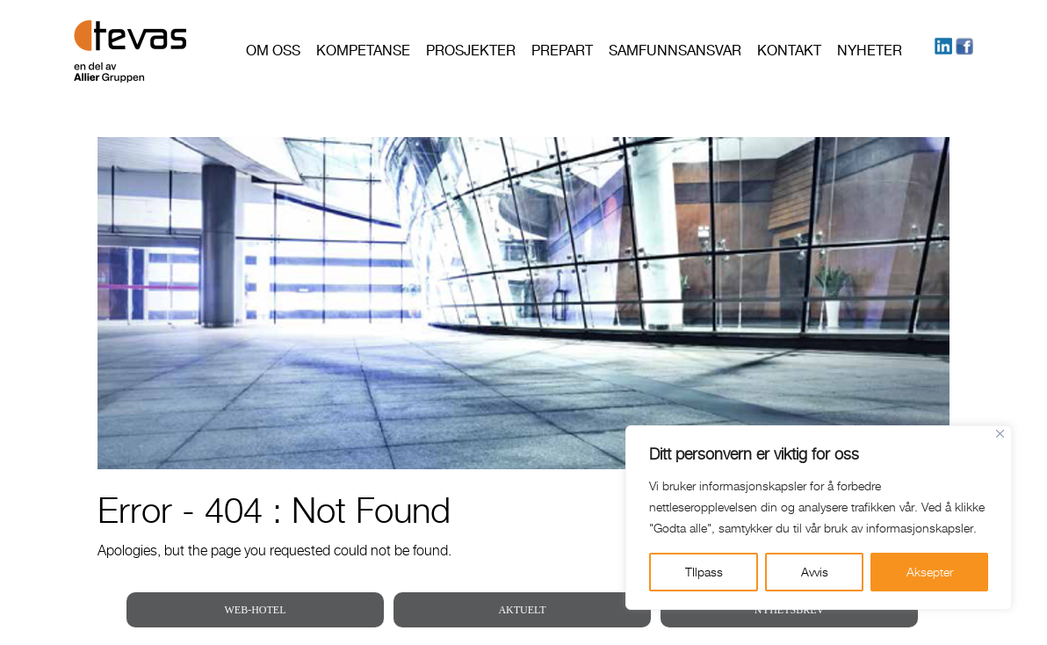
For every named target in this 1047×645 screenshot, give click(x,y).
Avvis (814, 571)
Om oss (273, 50)
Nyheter (869, 50)
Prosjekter (471, 50)
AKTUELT (521, 610)
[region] (818, 517)
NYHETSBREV (789, 610)
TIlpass (704, 571)
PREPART (562, 50)
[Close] (1000, 434)
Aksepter (929, 571)
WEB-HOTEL (255, 610)
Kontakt (789, 50)
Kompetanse (363, 50)
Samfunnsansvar (675, 50)
